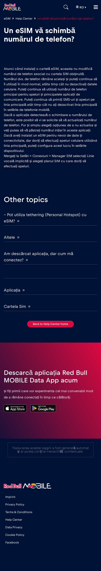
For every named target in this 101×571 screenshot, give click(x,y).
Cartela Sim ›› (17, 306)
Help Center (24, 18)
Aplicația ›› (14, 290)
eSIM (7, 18)
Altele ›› (11, 237)
